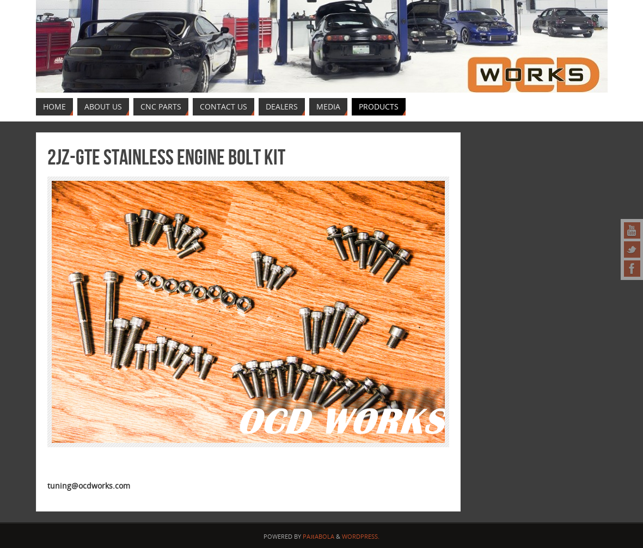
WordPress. (360, 536)
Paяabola (318, 536)
